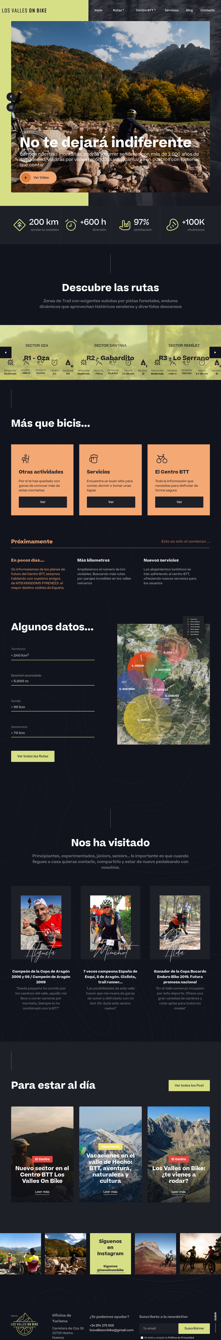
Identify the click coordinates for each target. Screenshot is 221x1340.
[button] (117, 11)
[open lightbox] (38, 178)
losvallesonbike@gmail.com (112, 1330)
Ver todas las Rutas (32, 756)
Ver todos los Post (189, 1085)
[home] (24, 10)
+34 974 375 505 (102, 1325)
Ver (42, 502)
